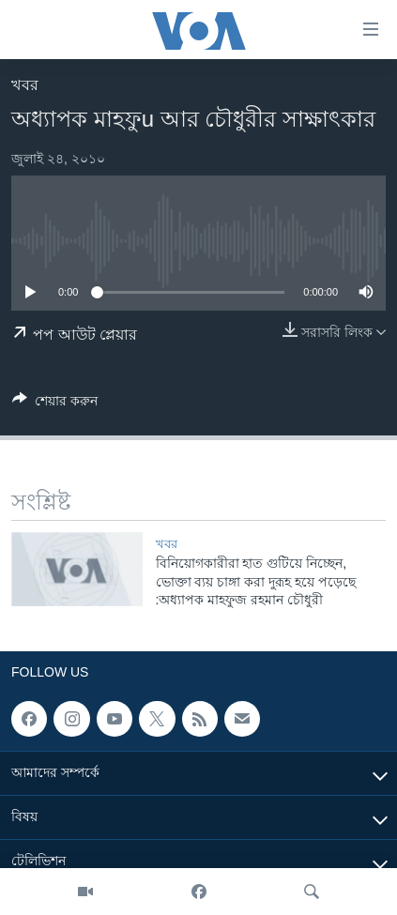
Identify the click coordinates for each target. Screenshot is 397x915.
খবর (24, 85)
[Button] (55, 404)
